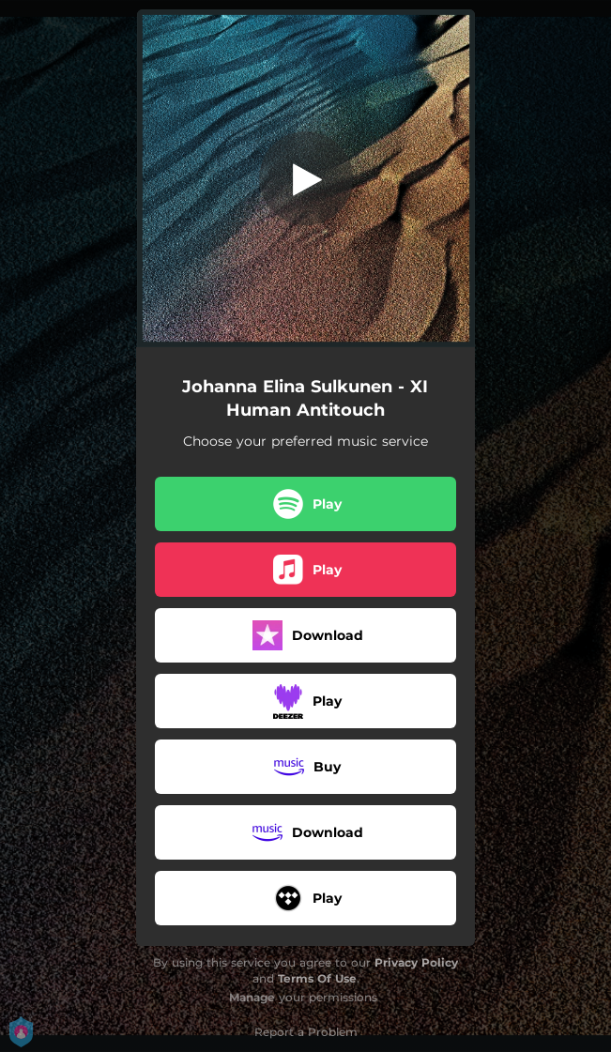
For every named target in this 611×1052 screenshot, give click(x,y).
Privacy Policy (416, 962)
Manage (252, 997)
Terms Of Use (317, 978)
